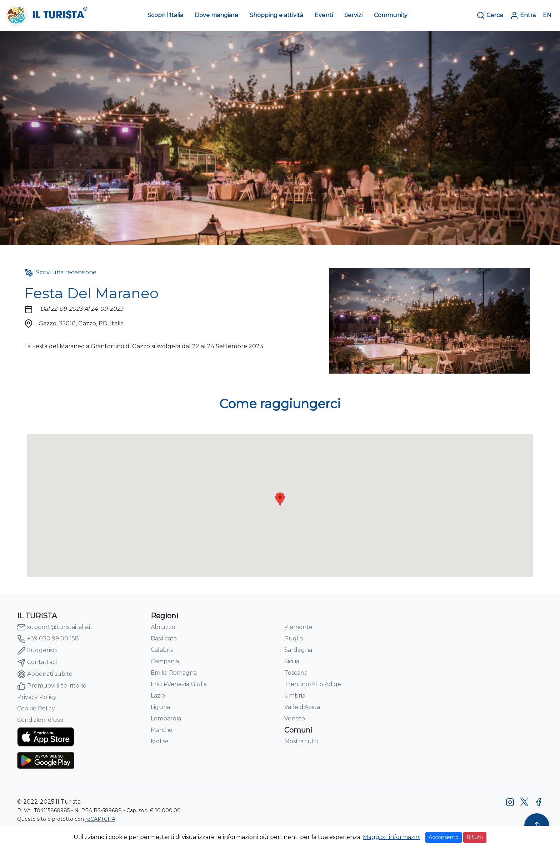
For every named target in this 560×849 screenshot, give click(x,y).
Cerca (489, 15)
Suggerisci (37, 650)
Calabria (162, 649)
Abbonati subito (44, 674)
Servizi (353, 15)
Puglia (293, 638)
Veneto (294, 718)
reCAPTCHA (100, 819)
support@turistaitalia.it (54, 627)
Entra (523, 15)
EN (547, 15)
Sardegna (298, 649)
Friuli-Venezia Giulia (179, 684)
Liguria (160, 707)
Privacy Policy (36, 697)
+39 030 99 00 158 (48, 639)
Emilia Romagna (174, 672)
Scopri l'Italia (165, 15)
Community (391, 15)
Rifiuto (474, 837)
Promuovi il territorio (51, 685)
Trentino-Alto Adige (312, 684)
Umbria (294, 695)
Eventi (324, 15)
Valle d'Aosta (302, 707)
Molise (160, 741)
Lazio (158, 695)
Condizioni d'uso (40, 719)
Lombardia (166, 718)
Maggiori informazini (391, 837)
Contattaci (37, 662)
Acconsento (444, 837)
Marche (161, 729)
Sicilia (291, 661)
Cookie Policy (36, 708)
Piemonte (298, 627)
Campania (165, 661)
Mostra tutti (301, 741)
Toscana (296, 672)
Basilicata (164, 638)
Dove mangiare (216, 15)
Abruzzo (163, 627)
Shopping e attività (276, 15)
